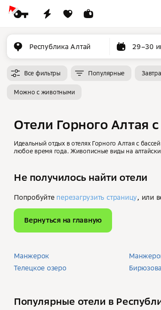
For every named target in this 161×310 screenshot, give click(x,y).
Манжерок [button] (31, 255)
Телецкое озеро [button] (40, 268)
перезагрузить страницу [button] (96, 197)
